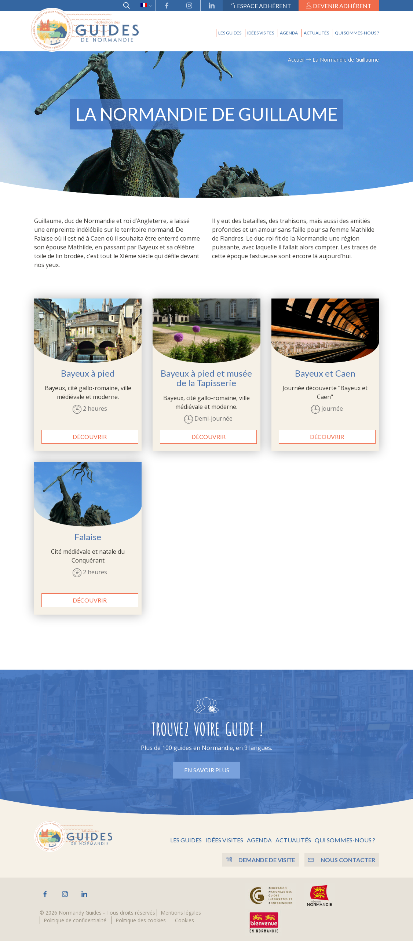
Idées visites (260, 33)
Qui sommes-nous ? (357, 33)
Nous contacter (341, 858)
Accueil (296, 59)
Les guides (229, 33)
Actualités (316, 33)
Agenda (289, 33)
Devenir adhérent (339, 5)
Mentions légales (181, 911)
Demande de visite (258, 858)
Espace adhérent (260, 5)
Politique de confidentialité (75, 919)
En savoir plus (206, 769)
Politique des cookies (141, 919)
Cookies (184, 919)
